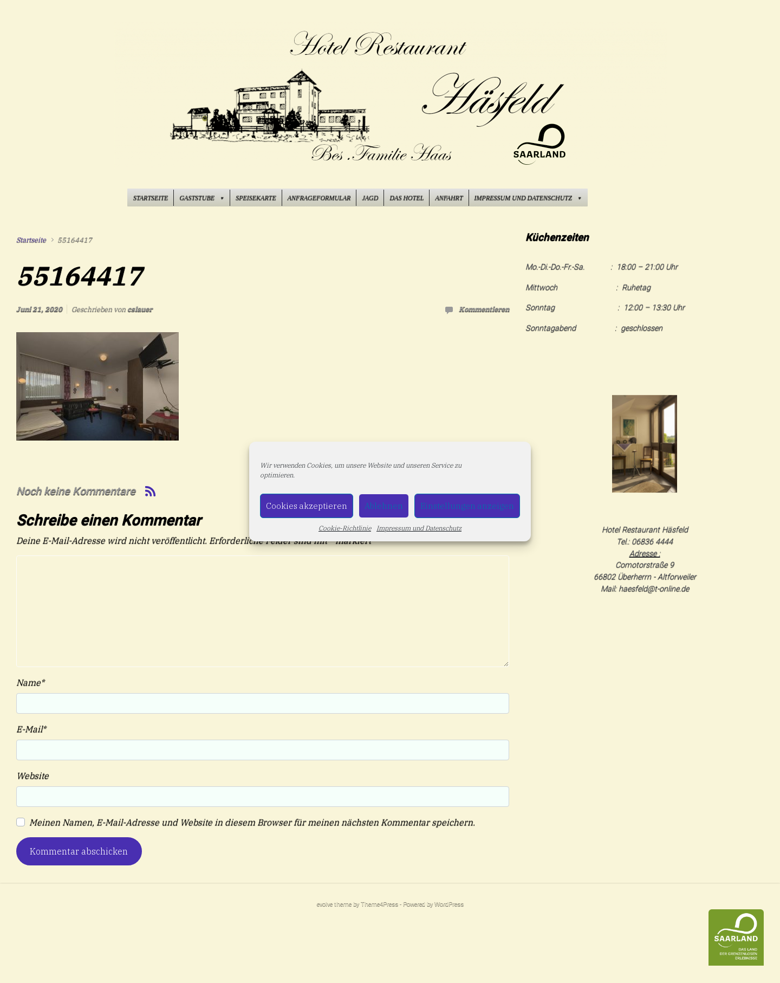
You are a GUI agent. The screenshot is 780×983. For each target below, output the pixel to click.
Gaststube (201, 198)
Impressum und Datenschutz (418, 528)
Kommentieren (484, 309)
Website (32, 775)
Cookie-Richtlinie (344, 528)
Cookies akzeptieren (306, 506)
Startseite (150, 198)
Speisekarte (256, 198)
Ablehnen (384, 506)
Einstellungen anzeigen (467, 506)
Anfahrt (449, 198)
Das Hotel (406, 198)
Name (30, 682)
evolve (325, 904)
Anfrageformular (319, 198)
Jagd (370, 198)
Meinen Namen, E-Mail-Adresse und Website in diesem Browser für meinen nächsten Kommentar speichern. (252, 822)
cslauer (139, 309)
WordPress (449, 904)
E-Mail (31, 728)
